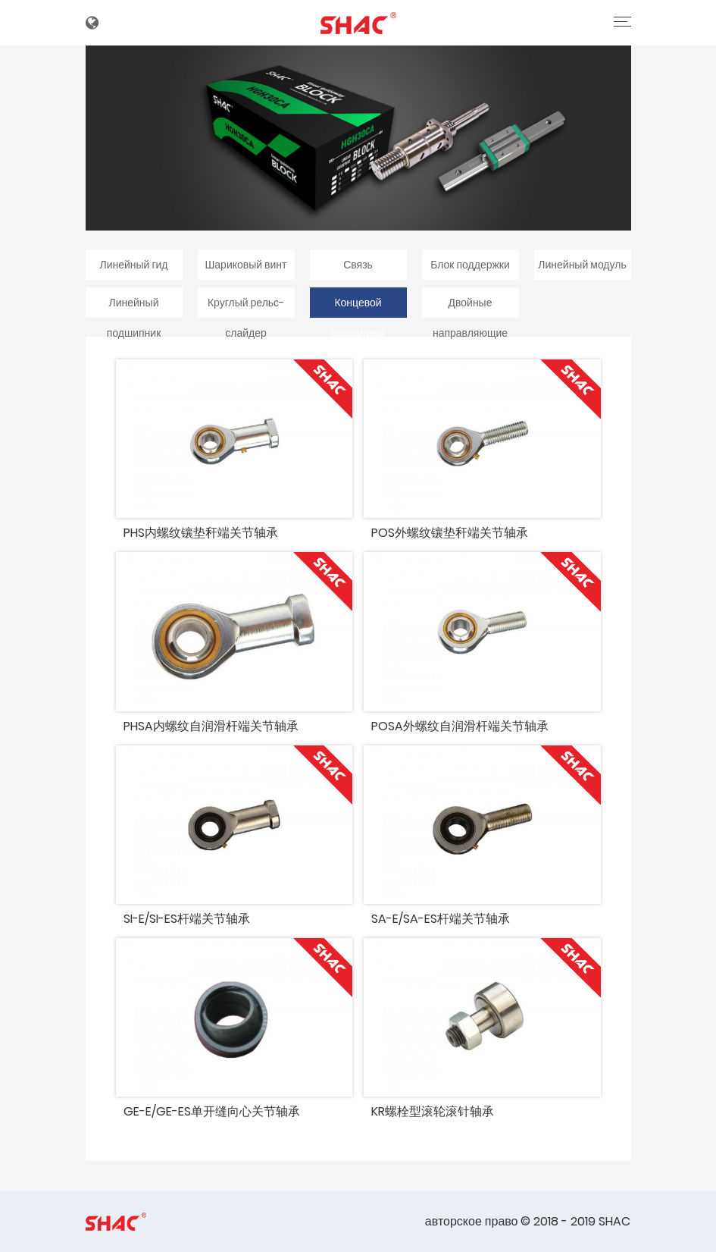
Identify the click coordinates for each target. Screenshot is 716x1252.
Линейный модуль (582, 264)
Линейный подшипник (134, 306)
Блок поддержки (470, 264)
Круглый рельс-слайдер (246, 306)
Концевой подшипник (358, 306)
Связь (358, 264)
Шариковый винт (245, 264)
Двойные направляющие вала (470, 306)
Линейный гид (133, 264)
